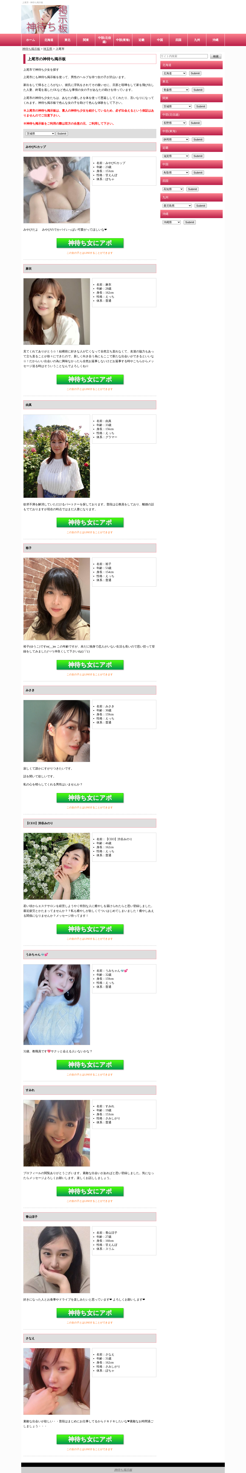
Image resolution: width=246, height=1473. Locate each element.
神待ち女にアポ (90, 243)
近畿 (141, 40)
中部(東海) (123, 40)
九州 (197, 40)
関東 (86, 40)
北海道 (48, 40)
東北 (67, 40)
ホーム (30, 40)
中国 (160, 40)
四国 (178, 40)
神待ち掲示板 (123, 1470)
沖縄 (215, 40)
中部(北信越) (104, 39)
